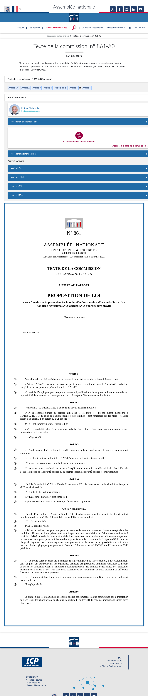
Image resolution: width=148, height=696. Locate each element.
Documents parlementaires (58, 36)
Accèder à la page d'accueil (74, 16)
